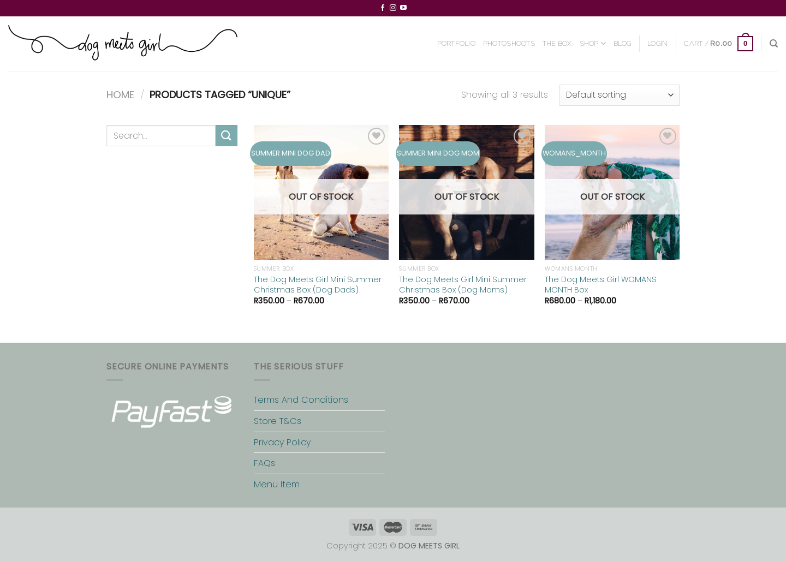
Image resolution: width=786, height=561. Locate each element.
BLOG (622, 43)
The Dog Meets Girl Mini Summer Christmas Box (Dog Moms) (463, 284)
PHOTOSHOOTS (509, 43)
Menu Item (277, 484)
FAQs (264, 463)
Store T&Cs (277, 421)
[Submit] (226, 135)
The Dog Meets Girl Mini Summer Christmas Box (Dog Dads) (318, 284)
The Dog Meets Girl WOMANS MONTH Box (601, 284)
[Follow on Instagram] (393, 8)
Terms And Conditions (301, 399)
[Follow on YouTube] (403, 8)
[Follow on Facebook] (382, 8)
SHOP (593, 43)
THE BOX (557, 43)
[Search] (774, 43)
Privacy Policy (282, 442)
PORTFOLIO (456, 43)
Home (120, 95)
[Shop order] (619, 95)
